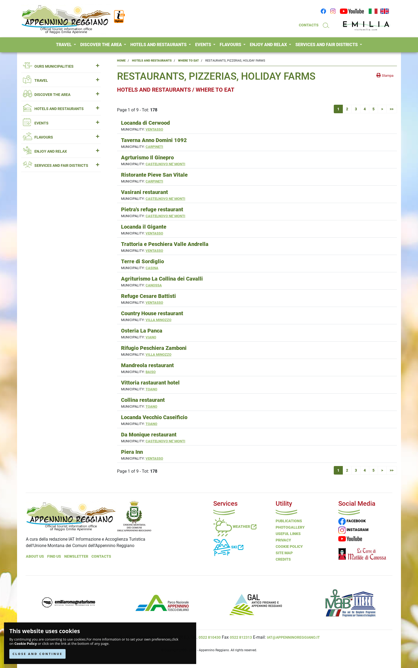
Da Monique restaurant (148, 434)
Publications (289, 521)
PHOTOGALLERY (290, 527)
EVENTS (203, 44)
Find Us (54, 556)
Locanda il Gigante (143, 227)
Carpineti (154, 147)
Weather (234, 526)
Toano (151, 389)
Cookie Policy (25, 643)
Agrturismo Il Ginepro (147, 157)
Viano (151, 337)
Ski (228, 547)
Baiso (151, 372)
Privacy (283, 540)
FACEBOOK (352, 521)
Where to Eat (188, 60)
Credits (283, 559)
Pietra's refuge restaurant (152, 209)
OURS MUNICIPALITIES (61, 66)
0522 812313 (241, 637)
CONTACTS (309, 25)
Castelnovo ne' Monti (165, 164)
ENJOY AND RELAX (269, 44)
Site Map (284, 553)
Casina (152, 268)
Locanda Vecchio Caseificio (154, 417)
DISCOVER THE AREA (101, 44)
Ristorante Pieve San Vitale (154, 175)
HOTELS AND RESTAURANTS (159, 44)
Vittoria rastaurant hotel (150, 382)
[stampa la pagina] (385, 75)
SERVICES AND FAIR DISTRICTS (327, 44)
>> (391, 109)
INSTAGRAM (353, 530)
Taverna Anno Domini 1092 (154, 140)
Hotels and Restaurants (152, 60)
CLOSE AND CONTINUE (37, 654)
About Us (35, 556)
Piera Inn (132, 452)
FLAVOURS (231, 44)
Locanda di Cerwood (145, 123)
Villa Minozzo (158, 320)
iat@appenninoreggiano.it (293, 637)
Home (121, 60)
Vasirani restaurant (144, 192)
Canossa (154, 285)
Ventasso (154, 129)
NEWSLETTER (76, 556)
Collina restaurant (143, 400)
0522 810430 (210, 637)
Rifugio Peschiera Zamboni (154, 348)
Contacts (101, 556)
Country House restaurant (152, 313)
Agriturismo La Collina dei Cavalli (162, 279)
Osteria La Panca (141, 330)
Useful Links (288, 534)
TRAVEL (64, 44)
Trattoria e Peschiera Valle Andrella (164, 244)
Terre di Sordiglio (142, 261)
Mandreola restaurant (147, 365)
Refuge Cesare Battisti (148, 296)
